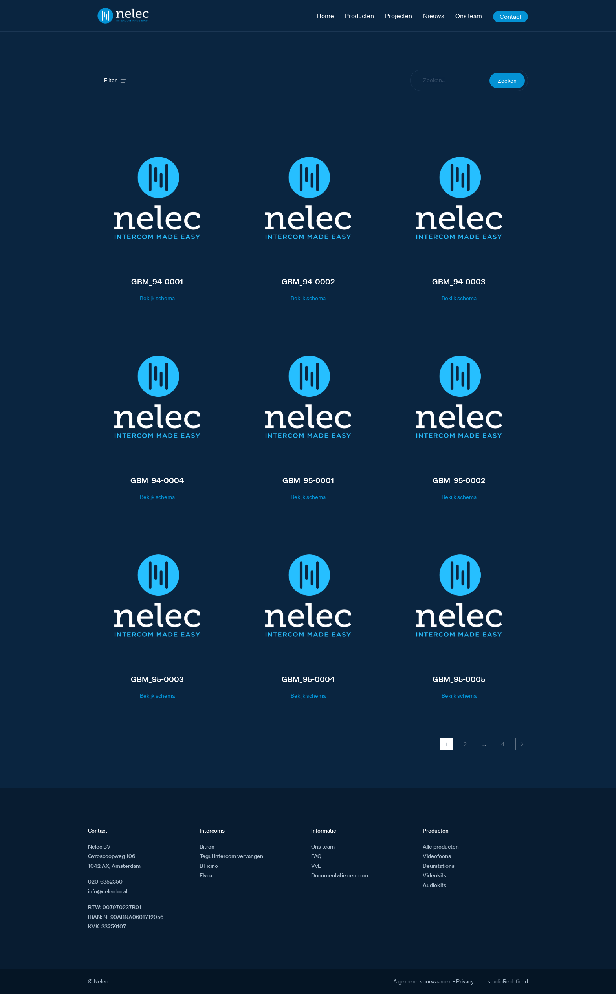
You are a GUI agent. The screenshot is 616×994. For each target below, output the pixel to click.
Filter (110, 80)
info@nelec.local (107, 891)
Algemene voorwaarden (422, 981)
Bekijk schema (157, 298)
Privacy (465, 981)
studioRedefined (508, 981)
